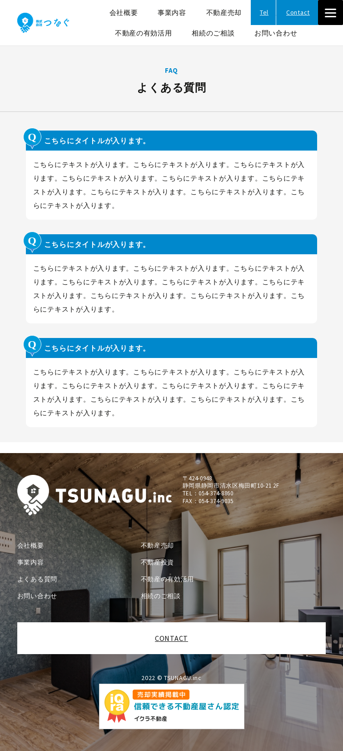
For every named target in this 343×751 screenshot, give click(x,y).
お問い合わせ (275, 33)
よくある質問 (37, 579)
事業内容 (172, 12)
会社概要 (123, 12)
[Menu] (330, 12)
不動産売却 (224, 12)
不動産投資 (157, 562)
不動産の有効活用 (143, 33)
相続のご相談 (213, 33)
